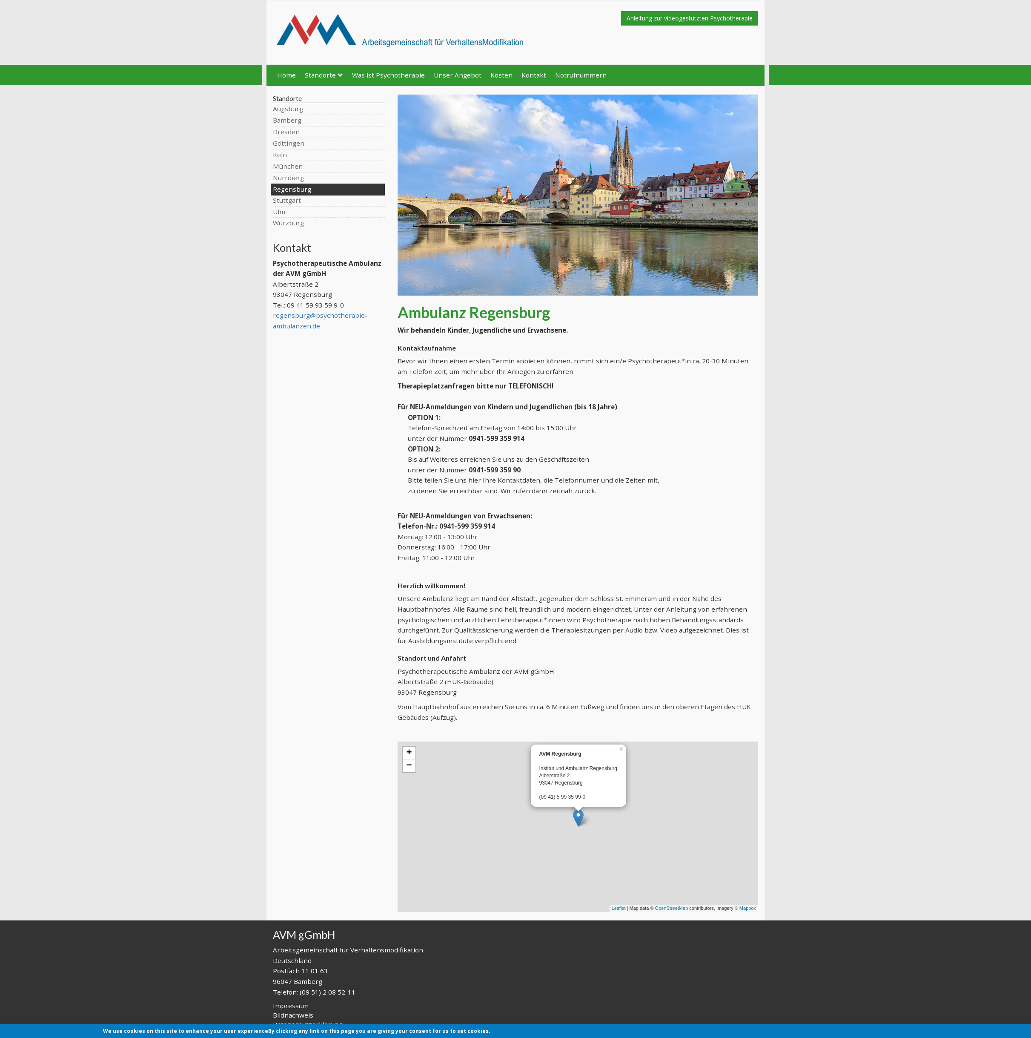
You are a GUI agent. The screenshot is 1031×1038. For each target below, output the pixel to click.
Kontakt (533, 75)
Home (286, 75)
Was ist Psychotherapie (388, 75)
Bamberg (287, 120)
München (288, 166)
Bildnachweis (293, 1015)
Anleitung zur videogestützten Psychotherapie (690, 18)
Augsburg (288, 108)
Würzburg (288, 223)
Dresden (286, 131)
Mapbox (747, 908)
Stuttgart (287, 200)
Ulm (279, 211)
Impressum (291, 1005)
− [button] (409, 765)
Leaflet (619, 908)
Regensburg (292, 189)
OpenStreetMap (671, 908)
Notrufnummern (581, 75)
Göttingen (288, 143)
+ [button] (409, 753)
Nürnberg (288, 177)
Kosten (501, 75)
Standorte (324, 75)
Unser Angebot (457, 75)
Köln (280, 154)
